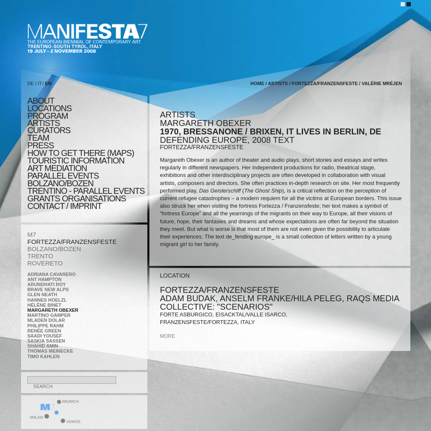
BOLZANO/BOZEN (54, 248)
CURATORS (48, 130)
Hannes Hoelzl (47, 300)
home (257, 83)
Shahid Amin (42, 345)
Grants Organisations (76, 198)
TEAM (38, 138)
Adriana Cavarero (51, 274)
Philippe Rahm (45, 325)
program (47, 116)
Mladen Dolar (46, 320)
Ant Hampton (44, 279)
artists (43, 123)
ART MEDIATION (57, 168)
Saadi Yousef (44, 335)
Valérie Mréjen (382, 83)
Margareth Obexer (52, 310)
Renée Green (44, 330)
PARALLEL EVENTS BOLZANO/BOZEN (63, 179)
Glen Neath (42, 294)
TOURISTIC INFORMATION (75, 160)
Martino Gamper (49, 315)
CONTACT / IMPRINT (64, 206)
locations (49, 108)
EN (48, 83)
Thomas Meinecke (50, 350)
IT (40, 83)
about (40, 100)
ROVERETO (45, 263)
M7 (31, 234)
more (167, 336)
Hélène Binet (44, 305)
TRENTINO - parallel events (86, 191)
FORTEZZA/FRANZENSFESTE (72, 241)
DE (30, 83)
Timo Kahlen (43, 356)
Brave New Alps (48, 289)
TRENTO (40, 256)
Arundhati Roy (46, 284)
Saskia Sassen (46, 340)
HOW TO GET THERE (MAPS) (80, 153)
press (40, 145)
